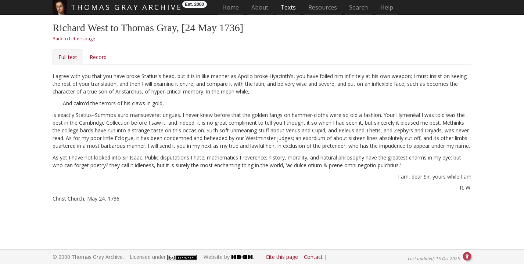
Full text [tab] (67, 57)
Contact (313, 256)
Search (358, 7)
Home (232, 7)
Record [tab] (98, 57)
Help (386, 7)
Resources (322, 7)
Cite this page (282, 256)
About (259, 7)
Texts (288, 7)
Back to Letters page (74, 39)
